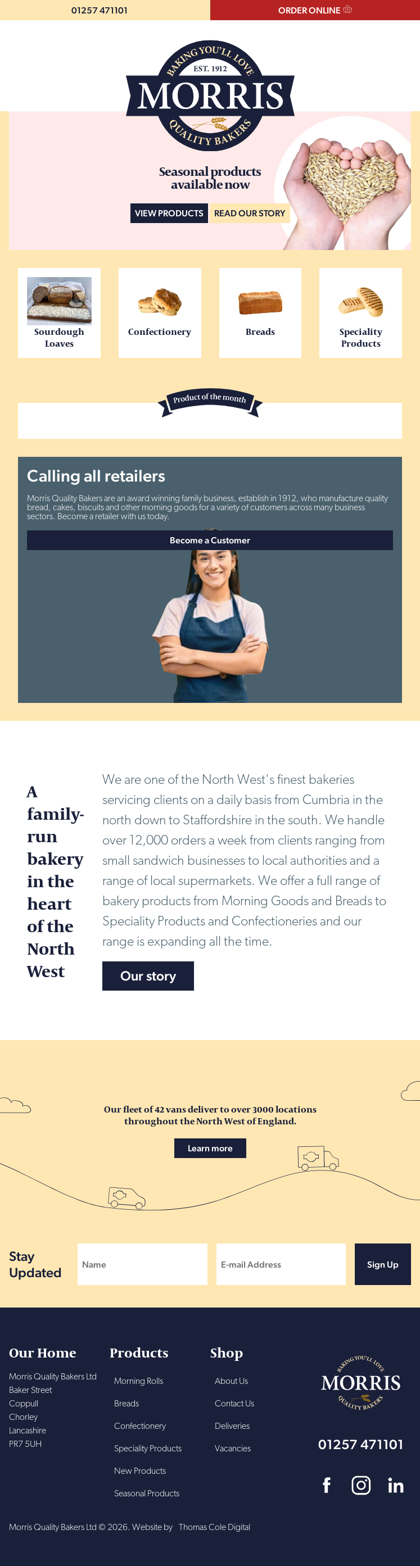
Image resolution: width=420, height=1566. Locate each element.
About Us (231, 1381)
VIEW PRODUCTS (169, 213)
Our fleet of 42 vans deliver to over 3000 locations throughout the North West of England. (210, 1130)
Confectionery (160, 307)
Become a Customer (210, 540)
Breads (260, 307)
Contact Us (234, 1404)
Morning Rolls (138, 1381)
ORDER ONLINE (309, 10)
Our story (148, 976)
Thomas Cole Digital (214, 1527)
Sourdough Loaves (59, 313)
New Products (140, 1471)
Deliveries (232, 1426)
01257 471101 (99, 10)
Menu (395, 63)
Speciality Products (360, 313)
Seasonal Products (146, 1494)
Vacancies (233, 1449)
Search (22, 63)
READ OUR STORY (250, 213)
